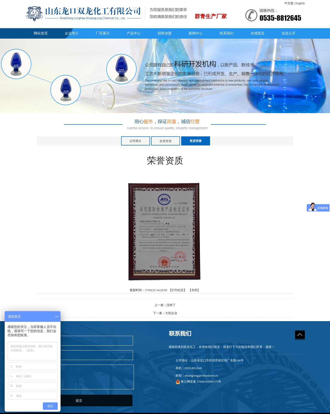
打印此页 (178, 290)
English (300, 3)
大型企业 (171, 313)
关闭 (194, 290)
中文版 (288, 3)
